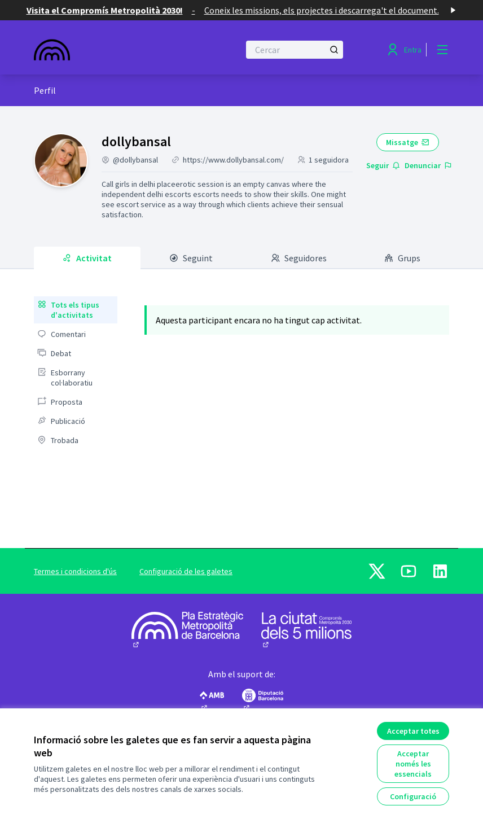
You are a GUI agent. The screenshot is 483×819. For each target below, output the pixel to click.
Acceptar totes (413, 731)
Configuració (413, 796)
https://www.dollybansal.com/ (233, 160)
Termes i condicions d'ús (75, 571)
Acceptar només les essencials (413, 763)
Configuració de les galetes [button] (185, 571)
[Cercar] (294, 50)
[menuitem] (75, 309)
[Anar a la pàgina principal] (109, 50)
